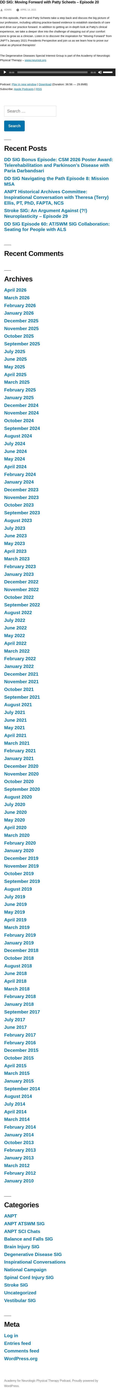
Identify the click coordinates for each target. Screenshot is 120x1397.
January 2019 (19, 942)
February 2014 (20, 1127)
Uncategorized (20, 1292)
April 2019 (15, 919)
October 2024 (19, 420)
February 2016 (20, 1042)
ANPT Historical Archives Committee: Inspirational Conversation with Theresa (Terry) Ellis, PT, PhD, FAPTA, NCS (56, 197)
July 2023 (14, 528)
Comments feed (21, 1350)
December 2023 (21, 489)
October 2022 (19, 597)
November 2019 (21, 866)
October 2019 (19, 873)
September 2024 (22, 428)
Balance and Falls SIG (28, 1238)
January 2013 (19, 1157)
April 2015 (15, 1065)
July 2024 (14, 443)
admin (8, 9)
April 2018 (15, 981)
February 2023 (20, 566)
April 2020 (15, 827)
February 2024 (20, 474)
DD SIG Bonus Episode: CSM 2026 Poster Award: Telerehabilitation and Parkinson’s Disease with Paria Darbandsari (58, 165)
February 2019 (20, 935)
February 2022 (20, 658)
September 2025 (22, 343)
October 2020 (19, 781)
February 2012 (20, 1173)
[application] (56, 72)
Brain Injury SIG (21, 1246)
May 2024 (14, 458)
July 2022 (14, 620)
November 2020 (21, 773)
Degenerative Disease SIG (33, 1254)
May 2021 (14, 727)
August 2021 (18, 704)
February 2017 (20, 1034)
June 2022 (15, 627)
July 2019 (14, 896)
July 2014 (14, 1104)
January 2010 (19, 1180)
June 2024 (15, 451)
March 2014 (17, 1119)
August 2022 (18, 612)
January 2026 (19, 313)
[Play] (5, 72)
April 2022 (15, 643)
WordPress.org (21, 1358)
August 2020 (18, 796)
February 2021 (20, 750)
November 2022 (21, 589)
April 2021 (15, 735)
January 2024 (19, 481)
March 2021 (17, 743)
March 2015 (17, 1073)
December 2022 (21, 581)
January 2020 (19, 850)
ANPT (10, 1215)
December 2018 (21, 950)
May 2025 (14, 366)
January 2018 (19, 1004)
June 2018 (15, 973)
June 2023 (15, 535)
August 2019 (18, 889)
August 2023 (18, 520)
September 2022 (22, 604)
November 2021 (21, 681)
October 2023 (19, 505)
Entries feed (17, 1343)
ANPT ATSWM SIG (24, 1223)
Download (45, 84)
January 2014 (19, 1134)
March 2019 (17, 927)
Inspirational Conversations (35, 1262)
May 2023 (14, 543)
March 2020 (17, 835)
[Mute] (100, 72)
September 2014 (22, 1088)
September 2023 (22, 512)
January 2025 (19, 397)
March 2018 (17, 988)
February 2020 (20, 843)
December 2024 (21, 405)
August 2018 (18, 965)
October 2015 (19, 1057)
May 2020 (14, 819)
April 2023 (15, 551)
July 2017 (14, 1019)
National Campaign (25, 1269)
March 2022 (17, 651)
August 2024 (18, 435)
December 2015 (21, 1050)
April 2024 (15, 466)
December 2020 (21, 766)
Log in (11, 1335)
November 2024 (21, 412)
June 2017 (15, 1027)
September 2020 (22, 789)
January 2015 (19, 1081)
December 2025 (21, 320)
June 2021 (15, 720)
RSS (39, 89)
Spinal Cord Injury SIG (29, 1277)
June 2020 (15, 812)
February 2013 (20, 1150)
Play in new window (24, 84)
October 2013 (19, 1142)
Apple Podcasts (24, 89)
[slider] (52, 72)
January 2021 (19, 758)
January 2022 (19, 666)
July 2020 (14, 804)
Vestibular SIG (20, 1300)
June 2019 (15, 904)
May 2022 (14, 635)
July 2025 (14, 351)
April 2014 (15, 1111)
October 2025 (19, 336)
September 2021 (22, 697)
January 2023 (19, 574)
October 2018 (19, 958)
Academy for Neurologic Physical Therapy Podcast (37, 1380)
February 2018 (20, 996)
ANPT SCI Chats (22, 1231)
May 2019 (14, 912)
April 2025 (15, 374)
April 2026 (15, 290)
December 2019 (21, 858)
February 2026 (20, 305)
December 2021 (21, 674)
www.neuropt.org (35, 60)
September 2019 (22, 881)
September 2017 (22, 1011)
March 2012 (17, 1165)
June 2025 (15, 359)
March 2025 (17, 382)
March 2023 (17, 558)
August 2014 (18, 1096)
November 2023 (21, 497)
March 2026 (17, 297)
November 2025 (21, 328)
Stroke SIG (16, 1285)
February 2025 (20, 389)
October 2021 (19, 689)
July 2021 (14, 712)
